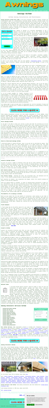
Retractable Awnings (17, 382)
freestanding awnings (36, 60)
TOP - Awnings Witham (6, 390)
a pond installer (22, 329)
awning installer (24, 286)
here (34, 358)
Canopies (11, 378)
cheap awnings (44, 294)
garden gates (25, 332)
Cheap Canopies (40, 376)
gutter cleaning (38, 328)
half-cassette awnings (26, 293)
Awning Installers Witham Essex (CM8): (10, 19)
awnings (25, 57)
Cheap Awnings (34, 382)
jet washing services (6, 329)
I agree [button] (28, 404)
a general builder (36, 329)
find (5, 347)
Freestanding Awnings (30, 376)
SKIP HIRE (15, 334)
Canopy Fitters (40, 380)
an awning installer (12, 335)
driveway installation (40, 332)
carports (32, 232)
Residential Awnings (19, 376)
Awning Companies (8, 376)
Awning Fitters (30, 381)
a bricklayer (36, 333)
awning (32, 24)
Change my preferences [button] (38, 404)
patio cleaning (22, 333)
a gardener (13, 332)
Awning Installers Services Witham (13, 306)
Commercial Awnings (30, 378)
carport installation (15, 268)
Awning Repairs (40, 378)
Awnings (8, 377)
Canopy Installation (11, 381)
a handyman (8, 333)
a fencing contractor (33, 330)
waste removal (18, 330)
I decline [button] (32, 404)
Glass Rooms (8, 382)
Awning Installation (29, 377)
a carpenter (26, 328)
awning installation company (14, 52)
